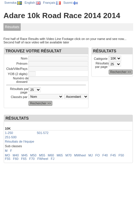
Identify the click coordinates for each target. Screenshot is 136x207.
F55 (7, 158)
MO (7, 155)
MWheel (80, 155)
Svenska (13, 2)
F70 (32, 158)
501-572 (42, 133)
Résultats (12, 27)
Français (52, 2)
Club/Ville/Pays (17, 68)
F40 (105, 155)
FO (97, 155)
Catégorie (101, 58)
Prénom (22, 63)
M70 (68, 155)
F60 (15, 158)
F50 (121, 155)
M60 (51, 155)
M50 (33, 155)
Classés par (19, 97)
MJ (91, 155)
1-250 (9, 133)
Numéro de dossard (20, 79)
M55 (42, 155)
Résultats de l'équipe (19, 141)
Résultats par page (102, 65)
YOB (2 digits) (17, 74)
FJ (52, 158)
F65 (23, 158)
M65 (60, 155)
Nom (24, 58)
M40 (16, 155)
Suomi (70, 2)
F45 (113, 155)
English (32, 2)
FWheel (42, 158)
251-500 (10, 137)
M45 (25, 155)
